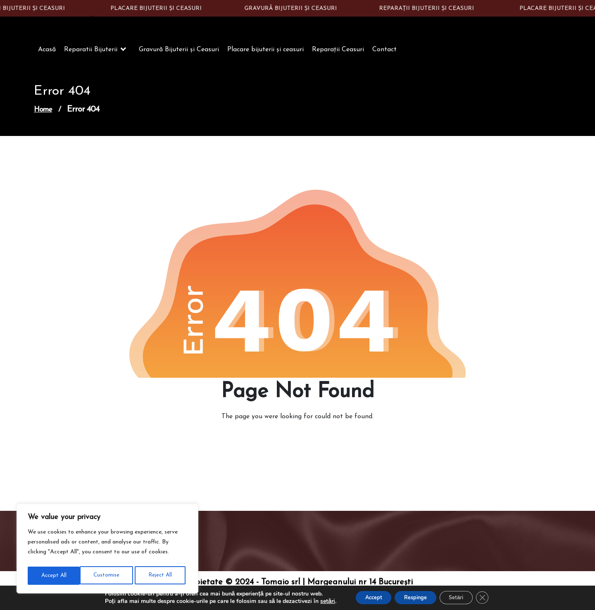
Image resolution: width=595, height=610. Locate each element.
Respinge (414, 597)
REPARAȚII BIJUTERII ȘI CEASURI (429, 8)
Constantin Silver (85, 24)
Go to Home (292, 443)
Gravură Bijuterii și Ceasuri (179, 53)
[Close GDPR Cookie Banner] (493, 597)
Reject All (107, 575)
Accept (365, 597)
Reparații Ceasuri (338, 53)
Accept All (161, 575)
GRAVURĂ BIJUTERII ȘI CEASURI (294, 8)
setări (315, 601)
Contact (384, 53)
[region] (107, 550)
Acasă (47, 53)
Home (43, 113)
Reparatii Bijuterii (90, 53)
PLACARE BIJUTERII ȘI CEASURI (159, 8)
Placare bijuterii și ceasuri (265, 53)
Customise (53, 575)
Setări (462, 597)
